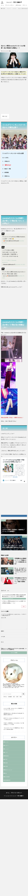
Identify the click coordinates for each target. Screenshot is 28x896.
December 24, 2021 (20, 264)
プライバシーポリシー (9, 5)
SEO (14, 696)
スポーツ (11, 568)
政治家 (6, 762)
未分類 (6, 766)
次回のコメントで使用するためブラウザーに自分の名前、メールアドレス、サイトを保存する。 (14, 649)
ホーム (2, 5)
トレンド (9, 8)
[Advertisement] (14, 28)
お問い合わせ (18, 5)
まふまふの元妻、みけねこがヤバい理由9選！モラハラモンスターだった (14, 709)
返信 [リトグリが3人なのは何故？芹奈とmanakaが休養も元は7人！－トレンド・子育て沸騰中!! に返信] (24, 606)
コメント (3, 617)
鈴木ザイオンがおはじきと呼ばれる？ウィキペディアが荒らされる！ (14, 719)
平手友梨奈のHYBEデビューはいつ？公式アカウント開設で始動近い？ (20, 580)
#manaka (14, 260)
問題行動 (6, 755)
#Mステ (10, 260)
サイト (2, 642)
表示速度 (10, 696)
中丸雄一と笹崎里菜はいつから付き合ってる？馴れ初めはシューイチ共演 (14, 723)
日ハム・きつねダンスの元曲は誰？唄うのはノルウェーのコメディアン (20, 570)
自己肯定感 (7, 776)
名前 (2, 631)
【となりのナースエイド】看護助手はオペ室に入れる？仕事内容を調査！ (14, 728)
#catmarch (5, 262)
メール (3, 636)
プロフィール (25, 5)
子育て (6, 759)
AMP (17, 696)
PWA (20, 696)
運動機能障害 (7, 780)
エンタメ (14, 8)
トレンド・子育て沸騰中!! (14, 2)
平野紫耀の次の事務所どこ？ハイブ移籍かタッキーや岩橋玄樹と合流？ (20, 561)
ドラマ (6, 752)
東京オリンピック (8, 769)
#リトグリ (4, 260)
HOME (3, 8)
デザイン (5, 696)
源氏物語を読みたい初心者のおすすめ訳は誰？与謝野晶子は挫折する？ (14, 714)
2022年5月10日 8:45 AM (8, 598)
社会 (6, 773)
